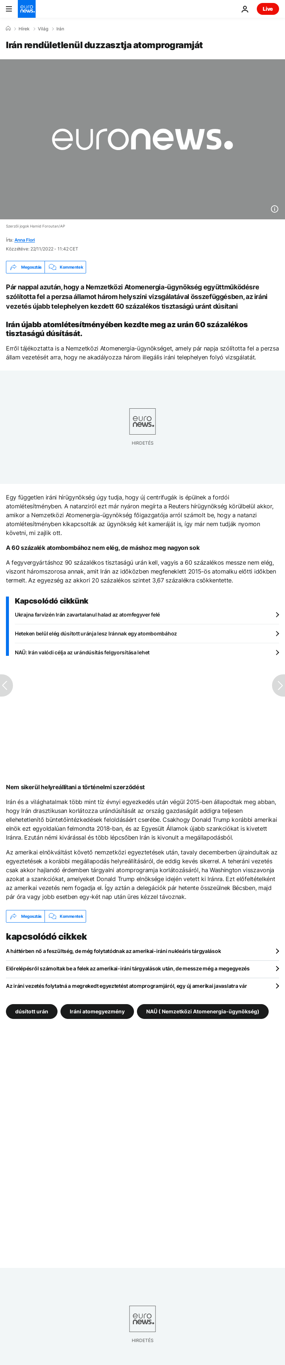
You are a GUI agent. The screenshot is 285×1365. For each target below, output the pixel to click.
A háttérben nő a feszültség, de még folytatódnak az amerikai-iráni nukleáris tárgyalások (113, 951)
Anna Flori (24, 240)
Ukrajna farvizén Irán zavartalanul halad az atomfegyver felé (87, 614)
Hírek (24, 29)
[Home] (8, 28)
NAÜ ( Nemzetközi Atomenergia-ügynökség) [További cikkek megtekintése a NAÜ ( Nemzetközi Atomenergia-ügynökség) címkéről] (202, 1011)
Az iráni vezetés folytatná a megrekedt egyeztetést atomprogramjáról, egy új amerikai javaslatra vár (126, 986)
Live (268, 9)
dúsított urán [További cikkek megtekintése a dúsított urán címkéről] (31, 1011)
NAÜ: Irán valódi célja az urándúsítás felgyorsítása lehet (82, 652)
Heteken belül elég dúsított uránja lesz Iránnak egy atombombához (96, 633)
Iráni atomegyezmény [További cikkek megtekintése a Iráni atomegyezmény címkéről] (97, 1011)
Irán (60, 29)
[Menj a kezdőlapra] (27, 9)
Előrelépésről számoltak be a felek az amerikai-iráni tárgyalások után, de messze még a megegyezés (128, 968)
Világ (43, 29)
